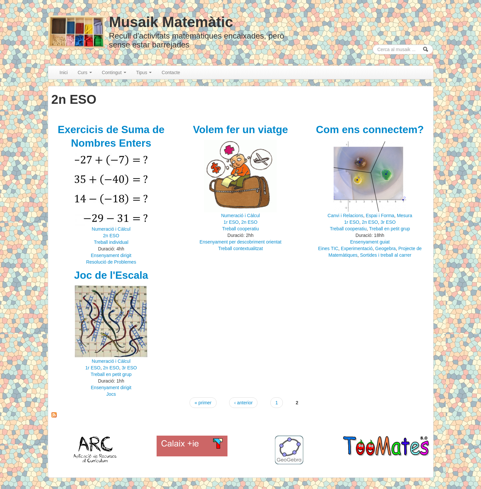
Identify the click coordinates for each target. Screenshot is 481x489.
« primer (203, 402)
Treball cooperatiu (240, 228)
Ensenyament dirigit (111, 255)
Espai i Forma (380, 215)
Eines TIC (328, 248)
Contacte (171, 72)
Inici (64, 72)
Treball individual (111, 242)
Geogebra (385, 248)
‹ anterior (243, 402)
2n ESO (111, 235)
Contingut (114, 72)
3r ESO (388, 222)
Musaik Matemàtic (171, 22)
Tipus (144, 72)
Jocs (111, 394)
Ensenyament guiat (370, 241)
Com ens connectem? (370, 129)
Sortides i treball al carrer (385, 255)
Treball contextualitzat (240, 248)
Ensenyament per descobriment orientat (240, 241)
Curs (84, 72)
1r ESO (231, 222)
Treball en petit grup (389, 228)
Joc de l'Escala (111, 275)
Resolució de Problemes (111, 262)
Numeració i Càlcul (111, 229)
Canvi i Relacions (345, 215)
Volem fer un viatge (240, 129)
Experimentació (357, 248)
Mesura (404, 215)
